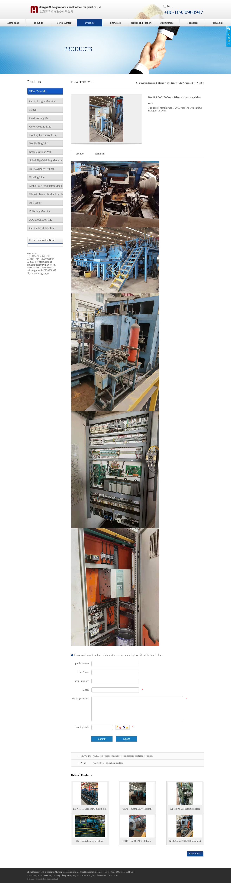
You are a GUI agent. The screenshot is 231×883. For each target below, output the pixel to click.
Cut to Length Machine (42, 101)
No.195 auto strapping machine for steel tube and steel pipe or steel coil (123, 756)
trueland (54, 879)
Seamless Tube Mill (40, 151)
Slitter (32, 109)
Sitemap (30, 879)
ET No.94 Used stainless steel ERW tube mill (185, 810)
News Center (64, 22)
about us (38, 22)
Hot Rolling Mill (38, 143)
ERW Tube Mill (38, 91)
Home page (13, 22)
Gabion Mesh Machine (42, 228)
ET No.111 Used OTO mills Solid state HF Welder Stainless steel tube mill (90, 810)
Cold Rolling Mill (39, 118)
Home (161, 82)
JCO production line (40, 219)
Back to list (194, 853)
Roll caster (35, 202)
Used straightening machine (89, 841)
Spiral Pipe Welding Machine (45, 160)
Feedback (192, 22)
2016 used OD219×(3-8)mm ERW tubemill (137, 842)
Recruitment (166, 22)
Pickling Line (37, 177)
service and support (141, 22)
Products (90, 22)
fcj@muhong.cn (44, 261)
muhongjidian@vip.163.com (41, 264)
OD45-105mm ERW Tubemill (137, 809)
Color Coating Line (40, 126)
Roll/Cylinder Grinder (41, 168)
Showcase (115, 22)
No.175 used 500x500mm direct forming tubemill (185, 842)
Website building (43, 879)
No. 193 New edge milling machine (108, 763)
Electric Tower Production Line (46, 194)
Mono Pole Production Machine (46, 185)
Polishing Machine (39, 211)
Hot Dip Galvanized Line (43, 134)
